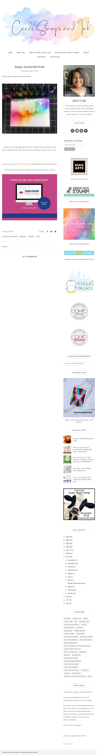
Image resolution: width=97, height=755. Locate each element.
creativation (69, 627)
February (71, 590)
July (69, 577)
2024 (67, 540)
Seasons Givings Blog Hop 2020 (83, 439)
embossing (68, 631)
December (71, 560)
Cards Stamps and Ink (14, 752)
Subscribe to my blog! (73, 141)
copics (84, 624)
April (69, 580)
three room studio (71, 670)
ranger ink (76, 655)
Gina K (85, 618)
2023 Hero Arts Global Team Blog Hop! (82, 469)
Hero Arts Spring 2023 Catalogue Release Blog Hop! (82, 479)
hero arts (80, 634)
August (70, 573)
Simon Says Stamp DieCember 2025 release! (79, 421)
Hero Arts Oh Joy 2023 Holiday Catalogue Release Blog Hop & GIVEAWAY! (83, 459)
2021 (67, 550)
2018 (67, 597)
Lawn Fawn (68, 621)
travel (66, 673)
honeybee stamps (71, 637)
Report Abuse (68, 744)
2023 (67, 543)
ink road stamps (86, 637)
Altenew (67, 618)
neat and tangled (71, 640)
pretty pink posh (70, 652)
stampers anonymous (72, 661)
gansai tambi (69, 634)
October (70, 567)
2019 (67, 557)
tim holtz (85, 670)
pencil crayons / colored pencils (77, 646)
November (71, 563)
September (71, 570)
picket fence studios (72, 649)
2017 (67, 600)
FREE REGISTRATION (22, 164)
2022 (67, 547)
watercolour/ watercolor (75, 676)
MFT (76, 621)
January (70, 593)
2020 (67, 553)
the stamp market (71, 667)
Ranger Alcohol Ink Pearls (76, 583)
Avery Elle (77, 618)
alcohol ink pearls (10, 236)
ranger (31, 236)
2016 (67, 603)
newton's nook (86, 640)
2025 (67, 537)
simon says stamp (71, 658)
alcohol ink (84, 621)
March (70, 587)
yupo (38, 236)
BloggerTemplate (32, 752)
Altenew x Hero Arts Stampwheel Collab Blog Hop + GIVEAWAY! (82, 449)
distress (80, 627)
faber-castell (80, 631)
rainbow (23, 236)
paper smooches (70, 643)
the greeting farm (71, 664)
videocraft (76, 673)
